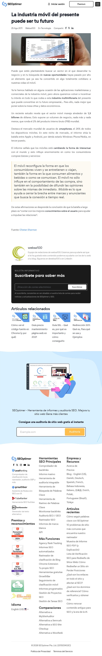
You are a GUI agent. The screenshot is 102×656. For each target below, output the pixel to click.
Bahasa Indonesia (75, 486)
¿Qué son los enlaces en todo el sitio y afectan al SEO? (77, 578)
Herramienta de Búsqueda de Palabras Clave (50, 490)
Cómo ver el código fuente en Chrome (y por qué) (20, 331)
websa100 (30, 28)
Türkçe (70, 502)
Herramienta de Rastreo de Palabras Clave (49, 503)
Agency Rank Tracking (50, 543)
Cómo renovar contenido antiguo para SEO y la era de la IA (79, 607)
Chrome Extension (48, 563)
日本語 (78, 490)
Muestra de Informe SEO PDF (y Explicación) (77, 545)
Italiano (70, 490)
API (41, 532)
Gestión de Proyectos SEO (50, 595)
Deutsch (79, 478)
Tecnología (46, 28)
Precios (70, 470)
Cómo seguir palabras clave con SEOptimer (78, 518)
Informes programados (51, 588)
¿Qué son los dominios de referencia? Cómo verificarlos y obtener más (78, 593)
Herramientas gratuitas (50, 572)
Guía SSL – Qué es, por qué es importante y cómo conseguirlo (60, 333)
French (79, 482)
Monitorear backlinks (50, 511)
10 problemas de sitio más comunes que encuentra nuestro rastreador (78, 531)
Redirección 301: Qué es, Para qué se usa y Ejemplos (81, 331)
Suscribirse (77, 287)
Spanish (71, 482)
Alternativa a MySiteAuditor (46, 614)
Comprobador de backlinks (48, 468)
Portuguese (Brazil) (76, 498)
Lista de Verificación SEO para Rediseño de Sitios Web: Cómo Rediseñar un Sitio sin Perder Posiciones (78, 562)
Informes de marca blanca (48, 526)
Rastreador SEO (47, 519)
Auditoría (74, 431)
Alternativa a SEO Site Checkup (50, 626)
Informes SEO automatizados (46, 549)
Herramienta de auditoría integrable (49, 480)
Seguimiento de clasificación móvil (48, 582)
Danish (70, 478)
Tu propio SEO (46, 568)
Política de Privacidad (40, 651)
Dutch (86, 490)
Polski (70, 494)
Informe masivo (47, 474)
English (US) (80, 474)
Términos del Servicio (63, 651)
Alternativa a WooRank (51, 632)
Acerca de (72, 465)
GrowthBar (44, 576)
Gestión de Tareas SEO (50, 601)
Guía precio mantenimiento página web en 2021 (39, 331)
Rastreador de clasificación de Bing (49, 557)
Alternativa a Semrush (50, 620)
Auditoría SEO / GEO (50, 515)
